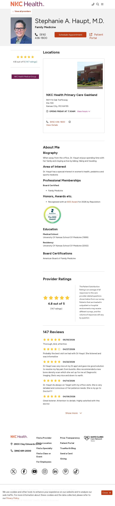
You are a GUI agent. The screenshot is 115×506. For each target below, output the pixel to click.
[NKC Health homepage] (27, 4)
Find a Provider (44, 438)
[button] (102, 4)
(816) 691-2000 (22, 450)
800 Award (72, 202)
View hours (83, 111)
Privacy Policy (12, 498)
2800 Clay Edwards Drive (23, 444)
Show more (73, 413)
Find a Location (44, 443)
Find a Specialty (44, 448)
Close (106, 492)
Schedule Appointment (70, 34)
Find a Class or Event (43, 455)
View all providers (23, 11)
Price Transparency (70, 438)
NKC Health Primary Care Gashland (71, 95)
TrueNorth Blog (68, 448)
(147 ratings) (31, 62)
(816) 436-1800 (41, 36)
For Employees (43, 462)
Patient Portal (96, 36)
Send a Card (66, 453)
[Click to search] (97, 4)
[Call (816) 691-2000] (93, 4)
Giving (63, 458)
